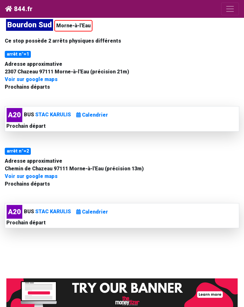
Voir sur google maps (31, 79)
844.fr (18, 9)
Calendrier (92, 115)
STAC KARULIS (53, 115)
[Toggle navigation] (230, 9)
